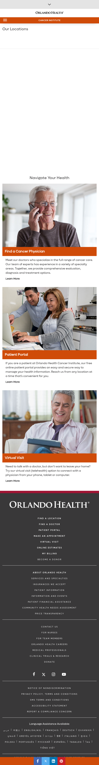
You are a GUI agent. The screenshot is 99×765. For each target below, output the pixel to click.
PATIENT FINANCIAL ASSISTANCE (49, 602)
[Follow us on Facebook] (34, 674)
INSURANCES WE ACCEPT (49, 584)
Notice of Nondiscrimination (49, 688)
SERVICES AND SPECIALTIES (49, 578)
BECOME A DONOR (50, 559)
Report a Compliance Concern (49, 711)
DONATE (49, 662)
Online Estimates (49, 548)
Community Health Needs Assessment (49, 608)
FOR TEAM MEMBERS (49, 638)
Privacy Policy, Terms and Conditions (49, 694)
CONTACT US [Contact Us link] (49, 627)
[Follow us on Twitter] (43, 675)
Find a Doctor (49, 524)
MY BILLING (49, 553)
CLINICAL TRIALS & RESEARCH (49, 656)
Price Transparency (49, 613)
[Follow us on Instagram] (54, 674)
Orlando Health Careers (49, 644)
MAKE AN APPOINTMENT (49, 536)
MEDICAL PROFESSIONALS (49, 650)
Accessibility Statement (49, 706)
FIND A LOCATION (49, 518)
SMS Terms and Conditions (49, 700)
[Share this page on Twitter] (45, 761)
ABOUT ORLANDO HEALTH (49, 572)
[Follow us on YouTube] (64, 674)
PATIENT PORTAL (49, 530)
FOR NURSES (50, 632)
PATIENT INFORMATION (50, 590)
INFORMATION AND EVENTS (49, 596)
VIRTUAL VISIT (49, 542)
